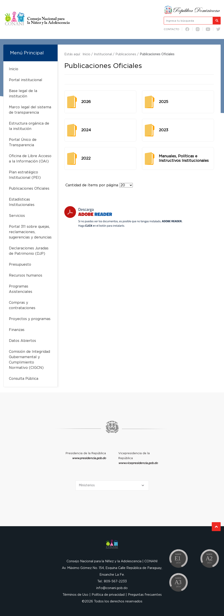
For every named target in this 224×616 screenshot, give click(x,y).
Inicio (13, 69)
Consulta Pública (23, 378)
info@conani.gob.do (112, 588)
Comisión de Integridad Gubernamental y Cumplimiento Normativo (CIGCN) (29, 360)
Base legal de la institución (23, 93)
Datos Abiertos (22, 341)
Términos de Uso (75, 594)
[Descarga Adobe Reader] (123, 216)
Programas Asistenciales (20, 289)
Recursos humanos (25, 275)
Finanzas (16, 330)
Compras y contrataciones (22, 305)
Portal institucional (25, 80)
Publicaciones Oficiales (29, 188)
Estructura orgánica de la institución (29, 126)
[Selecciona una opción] (112, 485)
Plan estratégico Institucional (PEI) (25, 174)
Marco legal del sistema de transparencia (30, 109)
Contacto (171, 29)
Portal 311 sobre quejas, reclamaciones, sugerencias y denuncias (30, 232)
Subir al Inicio (216, 526)
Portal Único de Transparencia (22, 142)
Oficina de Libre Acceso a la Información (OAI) (30, 158)
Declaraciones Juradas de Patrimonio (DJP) (28, 250)
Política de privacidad (108, 594)
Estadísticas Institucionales (21, 202)
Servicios (17, 216)
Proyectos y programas (29, 319)
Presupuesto (20, 264)
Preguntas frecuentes (145, 594)
